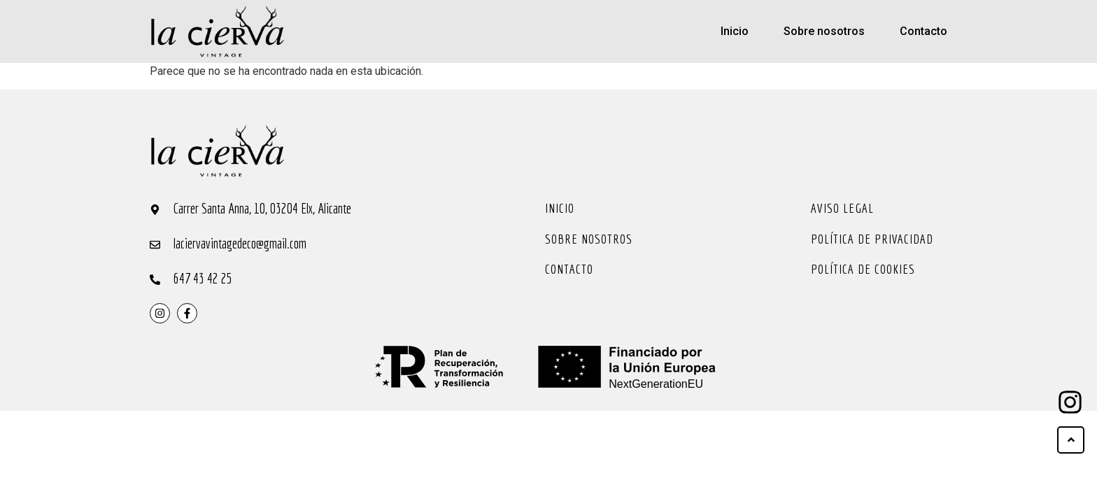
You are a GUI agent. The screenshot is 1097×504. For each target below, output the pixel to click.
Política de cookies (863, 268)
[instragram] (160, 313)
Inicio (735, 31)
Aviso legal (842, 208)
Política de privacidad (872, 238)
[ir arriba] (1070, 440)
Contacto (923, 31)
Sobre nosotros (824, 31)
